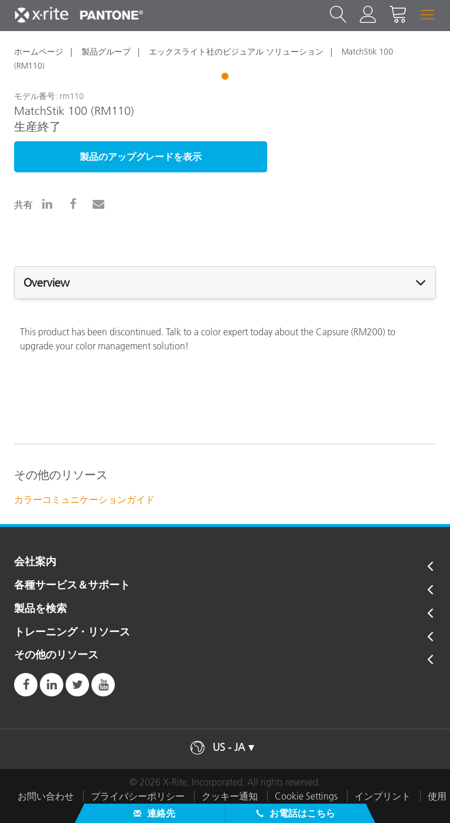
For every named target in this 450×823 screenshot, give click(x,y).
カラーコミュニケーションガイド (84, 499)
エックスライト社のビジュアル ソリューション (236, 51)
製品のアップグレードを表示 (141, 156)
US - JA (229, 747)
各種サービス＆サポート (72, 585)
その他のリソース (56, 655)
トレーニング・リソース (72, 632)
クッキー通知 (230, 796)
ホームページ (38, 51)
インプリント (382, 796)
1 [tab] (226, 78)
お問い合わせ (46, 796)
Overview (46, 283)
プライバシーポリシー (138, 796)
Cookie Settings (306, 796)
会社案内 (35, 562)
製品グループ (106, 51)
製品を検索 (40, 609)
